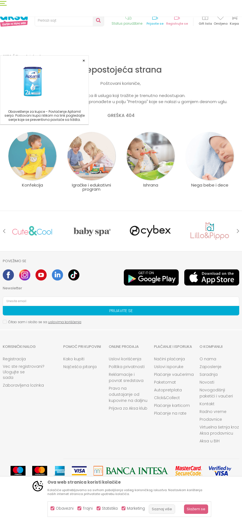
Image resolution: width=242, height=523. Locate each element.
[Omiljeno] (220, 18)
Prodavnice (211, 419)
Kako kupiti (73, 359)
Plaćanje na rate (170, 413)
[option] (32, 231)
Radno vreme (213, 411)
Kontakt (207, 404)
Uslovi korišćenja (125, 359)
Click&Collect (167, 397)
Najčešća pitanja (80, 366)
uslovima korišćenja (64, 322)
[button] (69, 20)
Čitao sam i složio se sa (44, 322)
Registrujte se (177, 23)
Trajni (88, 508)
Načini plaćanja (169, 359)
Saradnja (209, 374)
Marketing (136, 508)
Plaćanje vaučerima (174, 374)
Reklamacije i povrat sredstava (126, 377)
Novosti (207, 382)
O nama (208, 359)
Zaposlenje (210, 366)
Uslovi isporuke (168, 366)
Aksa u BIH (210, 441)
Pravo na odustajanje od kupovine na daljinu (128, 394)
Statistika (110, 508)
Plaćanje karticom (172, 405)
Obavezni (65, 508)
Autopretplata (168, 390)
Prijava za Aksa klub (128, 408)
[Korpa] (234, 20)
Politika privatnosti (127, 366)
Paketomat (165, 382)
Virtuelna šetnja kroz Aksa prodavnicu (219, 430)
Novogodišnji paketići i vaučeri (216, 393)
